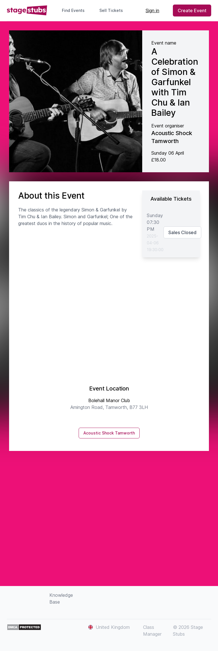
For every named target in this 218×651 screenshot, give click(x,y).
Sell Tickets (113, 10)
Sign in (152, 10)
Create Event (192, 10)
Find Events (73, 10)
